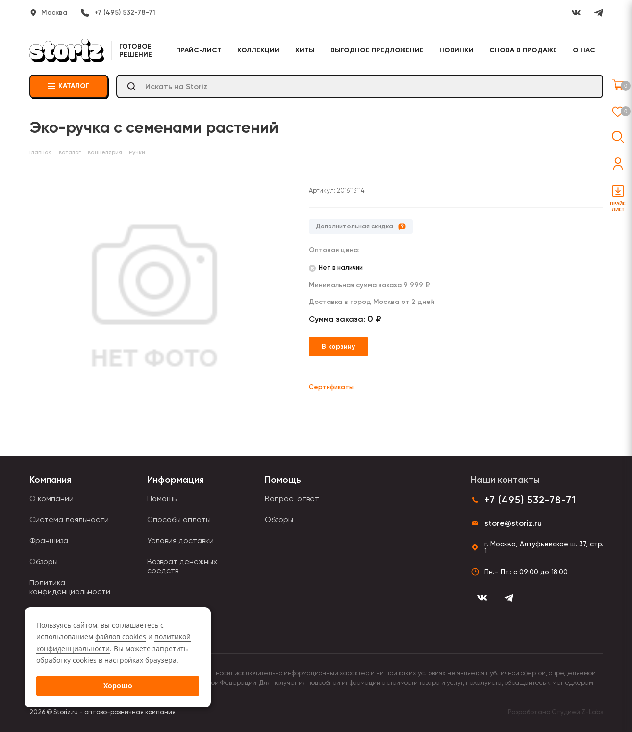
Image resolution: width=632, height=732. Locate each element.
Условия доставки (180, 540)
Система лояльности (69, 519)
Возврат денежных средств (182, 566)
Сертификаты (331, 387)
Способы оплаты (179, 519)
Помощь (162, 498)
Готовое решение (135, 50)
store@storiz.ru (513, 523)
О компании (51, 498)
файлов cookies (120, 636)
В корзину (338, 346)
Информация (175, 479)
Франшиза (48, 540)
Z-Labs (592, 712)
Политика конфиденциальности (69, 587)
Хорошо (117, 685)
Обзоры (43, 561)
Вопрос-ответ (292, 498)
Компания (50, 479)
